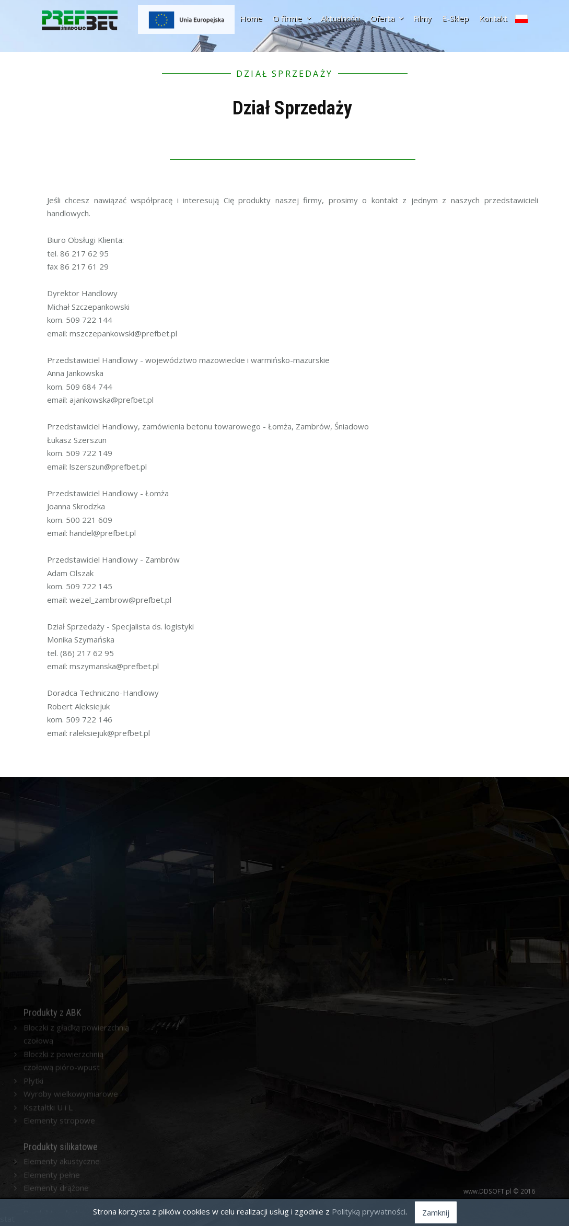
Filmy (422, 18)
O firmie (291, 18)
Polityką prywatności (368, 1211)
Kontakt (493, 18)
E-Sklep (455, 18)
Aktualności (340, 18)
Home (251, 18)
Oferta (386, 18)
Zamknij (435, 1212)
